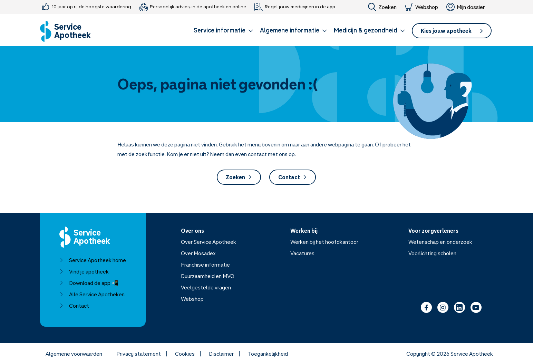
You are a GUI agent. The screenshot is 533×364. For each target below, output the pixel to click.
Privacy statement (138, 353)
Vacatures (302, 253)
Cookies (185, 353)
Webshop (421, 7)
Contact (292, 177)
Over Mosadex (198, 253)
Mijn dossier (465, 7)
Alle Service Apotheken (92, 294)
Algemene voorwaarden (74, 353)
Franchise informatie (205, 264)
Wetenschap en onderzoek (440, 242)
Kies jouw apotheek (452, 31)
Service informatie (223, 30)
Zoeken (382, 7)
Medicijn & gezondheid (369, 30)
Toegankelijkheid (268, 353)
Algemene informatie (293, 30)
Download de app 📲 (88, 283)
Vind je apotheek (84, 271)
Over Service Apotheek (208, 242)
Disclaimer (221, 353)
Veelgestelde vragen (206, 287)
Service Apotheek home (92, 260)
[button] (223, 31)
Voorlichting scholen (432, 253)
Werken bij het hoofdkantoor (324, 242)
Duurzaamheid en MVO (207, 276)
